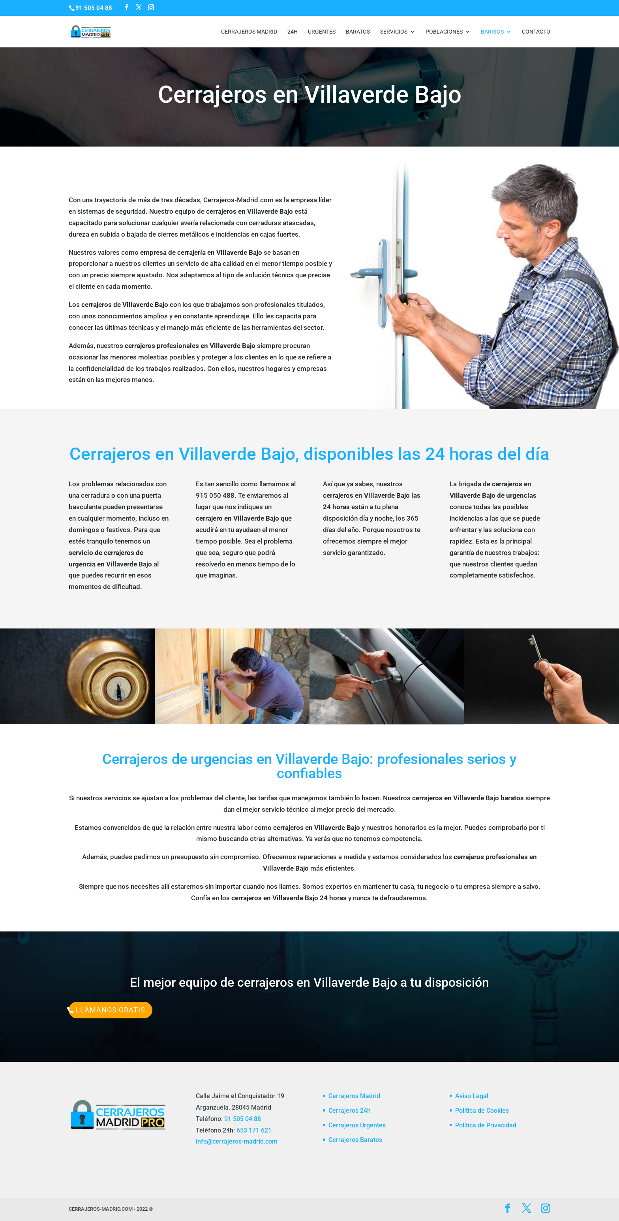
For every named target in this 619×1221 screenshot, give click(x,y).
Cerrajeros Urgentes (357, 1125)
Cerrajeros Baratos (355, 1140)
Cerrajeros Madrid (249, 32)
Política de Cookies (482, 1110)
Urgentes (322, 32)
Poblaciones (444, 32)
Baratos (358, 32)
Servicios (393, 32)
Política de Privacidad (485, 1125)
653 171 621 (254, 1130)
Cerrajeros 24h (349, 1110)
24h (292, 32)
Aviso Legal (471, 1096)
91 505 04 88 (242, 1119)
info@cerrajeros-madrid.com (237, 1141)
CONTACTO (536, 32)
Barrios (492, 32)
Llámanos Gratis (110, 1010)
